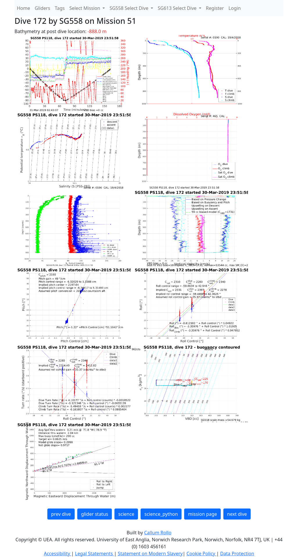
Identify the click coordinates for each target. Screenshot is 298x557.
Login (235, 8)
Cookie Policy (201, 553)
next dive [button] (237, 514)
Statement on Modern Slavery (150, 553)
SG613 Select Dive (178, 8)
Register (215, 8)
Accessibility (57, 553)
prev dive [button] (61, 514)
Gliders (42, 8)
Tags (60, 8)
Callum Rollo (157, 532)
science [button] (126, 514)
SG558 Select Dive (129, 8)
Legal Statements (94, 553)
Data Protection (237, 553)
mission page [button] (202, 514)
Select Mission (85, 8)
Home (23, 8)
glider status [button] (94, 514)
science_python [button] (161, 514)
